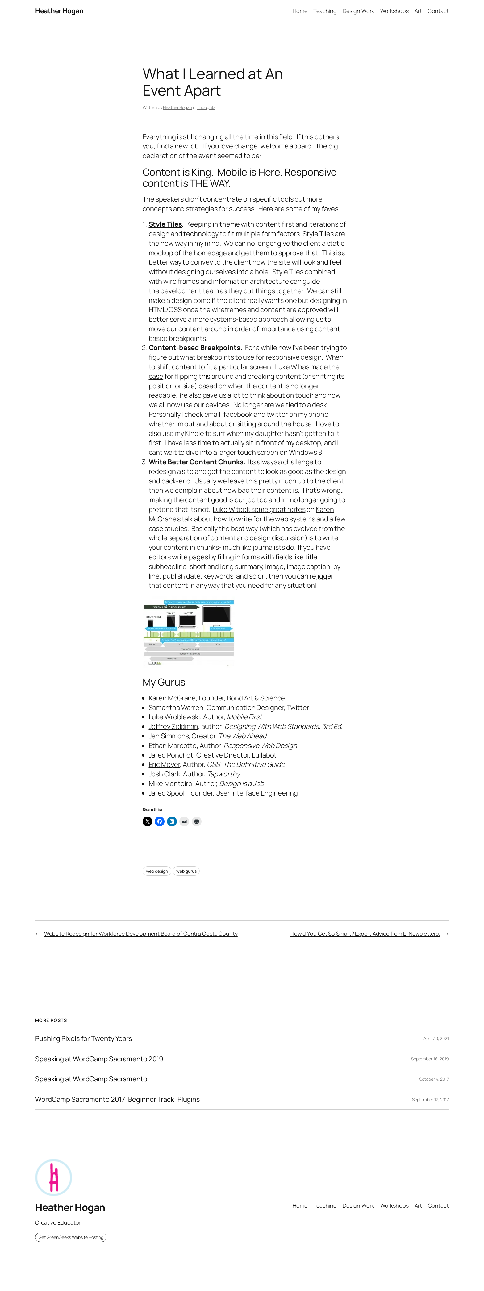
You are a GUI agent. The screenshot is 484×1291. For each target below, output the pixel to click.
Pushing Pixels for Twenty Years (83, 1038)
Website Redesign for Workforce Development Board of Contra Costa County (141, 933)
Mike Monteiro (171, 783)
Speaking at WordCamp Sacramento (91, 1079)
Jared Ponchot (171, 755)
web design (157, 871)
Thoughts (206, 107)
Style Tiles (165, 224)
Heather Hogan (59, 10)
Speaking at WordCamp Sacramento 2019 (99, 1059)
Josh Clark (164, 774)
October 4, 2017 (434, 1079)
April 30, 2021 (436, 1038)
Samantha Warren (176, 707)
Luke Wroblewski (174, 716)
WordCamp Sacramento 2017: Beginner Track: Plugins (117, 1099)
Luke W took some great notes (259, 509)
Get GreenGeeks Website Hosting (71, 1237)
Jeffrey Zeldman (173, 726)
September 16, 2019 (430, 1059)
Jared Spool (167, 793)
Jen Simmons (169, 736)
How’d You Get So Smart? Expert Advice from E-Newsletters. (365, 933)
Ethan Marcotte (173, 745)
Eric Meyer (164, 764)
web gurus (186, 871)
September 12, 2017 (430, 1099)
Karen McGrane (172, 698)
